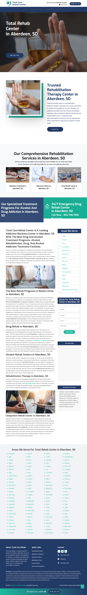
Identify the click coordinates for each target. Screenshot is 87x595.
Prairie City (49, 516)
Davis (29, 459)
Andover (11, 468)
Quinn (47, 519)
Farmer (29, 481)
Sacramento (65, 253)
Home (26, 10)
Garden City (30, 503)
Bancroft (11, 481)
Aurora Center (13, 475)
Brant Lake (12, 494)
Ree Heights (49, 532)
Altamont (11, 465)
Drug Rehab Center (37, 550)
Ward (66, 513)
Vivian (66, 506)
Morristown (49, 484)
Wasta (66, 516)
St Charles (67, 468)
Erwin (29, 471)
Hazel (29, 519)
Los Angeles (65, 246)
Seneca (67, 459)
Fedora (29, 484)
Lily (47, 468)
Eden (28, 468)
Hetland (29, 525)
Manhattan (65, 267)
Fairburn (29, 475)
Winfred (67, 528)
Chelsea (11, 519)
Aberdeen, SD (63, 562)
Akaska (11, 459)
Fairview (29, 478)
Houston (64, 239)
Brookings (12, 503)
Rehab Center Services (36, 10)
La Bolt (48, 456)
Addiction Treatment (38, 553)
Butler (10, 509)
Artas (10, 471)
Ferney (29, 487)
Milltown (48, 481)
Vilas (66, 500)
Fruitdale (29, 494)
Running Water (69, 456)
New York (65, 260)
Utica (66, 490)
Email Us (62, 558)
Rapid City (49, 522)
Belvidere (11, 487)
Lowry (47, 475)
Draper (29, 465)
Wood (66, 532)
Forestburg (30, 490)
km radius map (69, 362)
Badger (11, 478)
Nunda (48, 497)
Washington (65, 285)
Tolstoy (67, 481)
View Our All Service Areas (69, 289)
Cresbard (11, 532)
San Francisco (66, 249)
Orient (47, 509)
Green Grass (30, 509)
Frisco (64, 242)
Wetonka (67, 522)
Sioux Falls (68, 465)
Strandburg (68, 475)
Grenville (29, 513)
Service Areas (50, 10)
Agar (10, 456)
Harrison (29, 516)
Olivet (47, 503)
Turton (66, 484)
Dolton (29, 462)
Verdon (67, 494)
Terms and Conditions (38, 565)
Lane (47, 462)
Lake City (48, 459)
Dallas (64, 235)
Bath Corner (12, 484)
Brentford (11, 497)
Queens (64, 257)
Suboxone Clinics (37, 556)
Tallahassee (65, 281)
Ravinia (48, 525)
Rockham (67, 452)
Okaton (48, 500)
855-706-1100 (74, 4)
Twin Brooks (68, 487)
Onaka (47, 506)
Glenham (29, 506)
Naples (48, 490)
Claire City (12, 522)
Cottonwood (12, 525)
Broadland (12, 500)
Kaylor (48, 452)
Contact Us (59, 10)
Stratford (67, 478)
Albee (10, 462)
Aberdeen (11, 452)
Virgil (66, 503)
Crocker (29, 452)
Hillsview (30, 528)
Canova (11, 516)
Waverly (67, 519)
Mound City (49, 487)
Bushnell (11, 506)
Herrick (29, 522)
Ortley (47, 513)
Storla (66, 471)
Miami (64, 274)
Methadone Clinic (37, 559)
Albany (64, 264)
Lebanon (48, 465)
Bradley (11, 490)
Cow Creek (12, 528)
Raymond (48, 528)
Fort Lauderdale (66, 271)
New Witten (49, 494)
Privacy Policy (36, 562)
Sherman (67, 462)
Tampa (64, 278)
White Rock (68, 525)
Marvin (48, 478)
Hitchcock (30, 532)
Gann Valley (30, 500)
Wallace (67, 509)
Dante (29, 456)
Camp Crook (12, 513)
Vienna (66, 497)
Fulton (29, 497)
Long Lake (49, 471)
